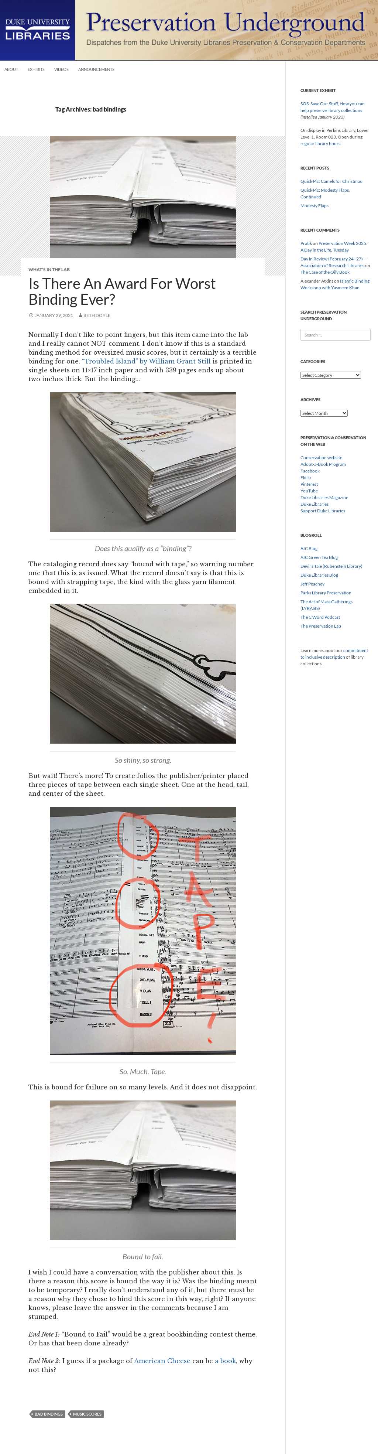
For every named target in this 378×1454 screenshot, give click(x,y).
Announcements (96, 69)
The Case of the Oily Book (325, 272)
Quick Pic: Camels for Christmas (331, 181)
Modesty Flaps (314, 205)
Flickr (306, 477)
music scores (87, 1414)
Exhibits (36, 69)
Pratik (306, 243)
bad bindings (49, 1414)
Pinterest (309, 484)
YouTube (309, 491)
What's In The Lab (49, 269)
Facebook (310, 471)
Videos (61, 69)
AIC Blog (308, 548)
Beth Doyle (96, 315)
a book (225, 1361)
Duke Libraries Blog (319, 575)
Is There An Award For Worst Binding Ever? (122, 291)
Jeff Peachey (312, 584)
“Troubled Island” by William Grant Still (146, 361)
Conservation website (321, 457)
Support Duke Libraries (322, 510)
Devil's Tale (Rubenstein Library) (331, 566)
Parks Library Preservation (325, 592)
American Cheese (162, 1361)
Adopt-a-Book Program (323, 464)
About (11, 69)
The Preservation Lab (320, 626)
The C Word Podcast (320, 617)
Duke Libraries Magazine (324, 497)
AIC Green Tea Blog (319, 557)
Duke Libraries (314, 504)
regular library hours (320, 143)
